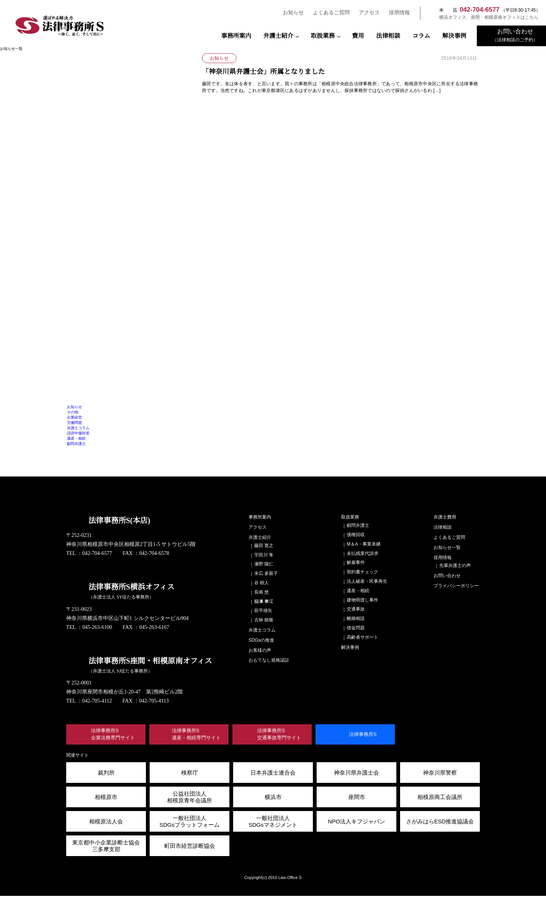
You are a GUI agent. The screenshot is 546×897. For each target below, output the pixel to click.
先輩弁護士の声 (455, 565)
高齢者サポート (362, 637)
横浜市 (273, 798)
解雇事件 (356, 562)
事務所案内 (236, 36)
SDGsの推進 (261, 640)
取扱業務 (323, 36)
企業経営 (74, 417)
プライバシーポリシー (456, 585)
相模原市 (106, 798)
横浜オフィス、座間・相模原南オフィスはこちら (485, 17)
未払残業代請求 (362, 553)
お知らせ (289, 12)
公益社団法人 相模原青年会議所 (189, 798)
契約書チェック (362, 571)
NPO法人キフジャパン (356, 822)
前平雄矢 (263, 610)
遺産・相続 (76, 438)
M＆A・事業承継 (363, 544)
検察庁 (189, 774)
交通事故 (356, 609)
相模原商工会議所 (440, 798)
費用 (358, 36)
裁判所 (106, 774)
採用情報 (395, 12)
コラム (421, 36)
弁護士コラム (78, 428)
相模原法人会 (106, 822)
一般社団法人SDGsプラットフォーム (189, 822)
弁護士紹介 (278, 36)
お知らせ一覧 (447, 547)
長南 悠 (261, 592)
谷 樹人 (261, 582)
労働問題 (74, 422)
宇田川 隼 (263, 555)
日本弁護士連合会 (273, 774)
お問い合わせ (447, 575)
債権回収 (356, 534)
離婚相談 (356, 618)
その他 (72, 412)
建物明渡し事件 (362, 600)
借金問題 (356, 627)
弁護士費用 (445, 517)
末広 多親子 (266, 573)
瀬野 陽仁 (263, 564)
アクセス (365, 12)
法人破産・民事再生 (367, 581)
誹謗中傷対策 (78, 433)
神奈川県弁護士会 (356, 774)
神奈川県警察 (440, 774)
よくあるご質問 (327, 12)
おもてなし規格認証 (269, 660)
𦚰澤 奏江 (263, 601)
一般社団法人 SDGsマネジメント (273, 822)
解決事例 (454, 36)
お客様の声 (260, 650)
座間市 (356, 798)
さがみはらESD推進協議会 (439, 822)
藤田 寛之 (263, 545)
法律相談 (388, 36)
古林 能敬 (263, 620)
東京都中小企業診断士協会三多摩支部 (106, 847)
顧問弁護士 (76, 443)
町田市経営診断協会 (189, 847)
